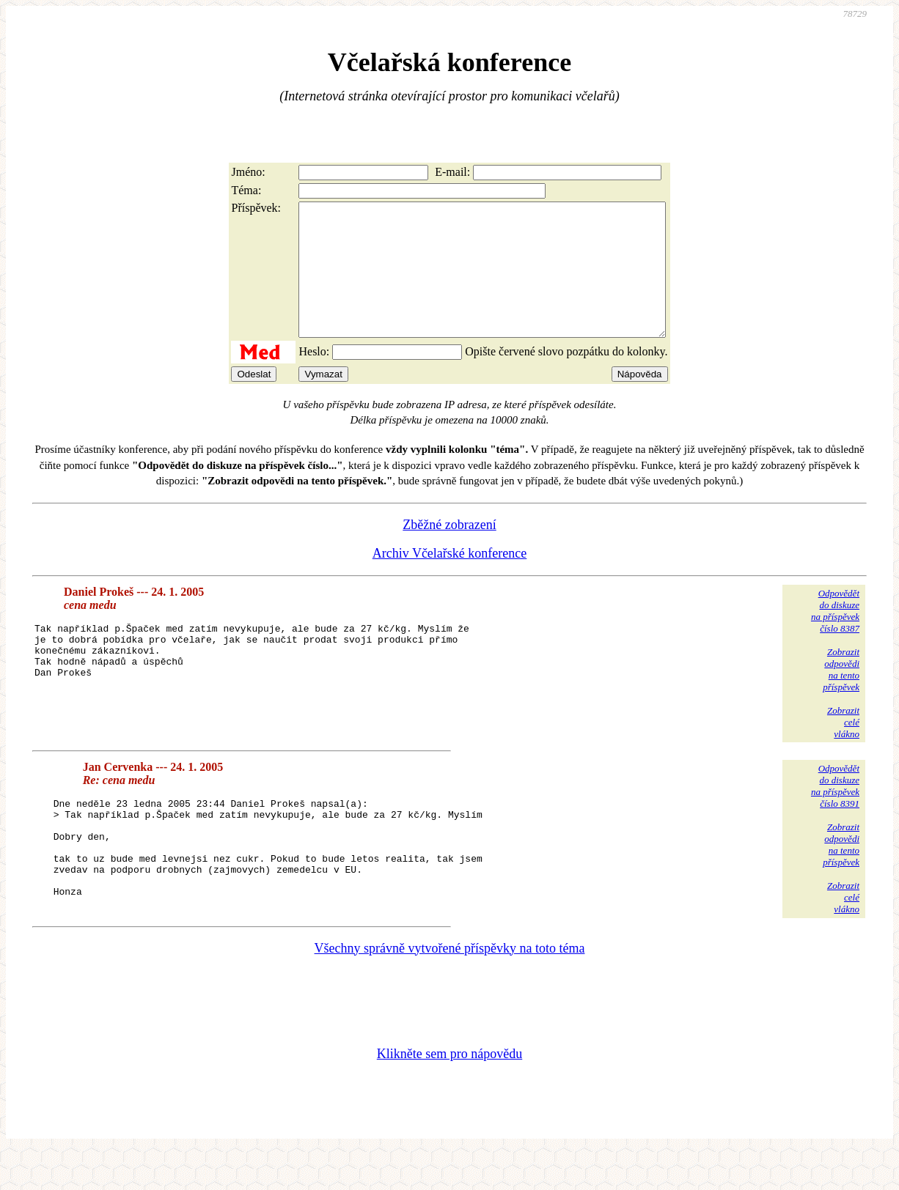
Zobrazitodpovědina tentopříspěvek (841, 696)
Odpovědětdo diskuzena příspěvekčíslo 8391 (835, 812)
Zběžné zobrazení (449, 551)
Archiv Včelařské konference (450, 579)
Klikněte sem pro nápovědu (449, 1091)
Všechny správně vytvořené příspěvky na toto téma (450, 986)
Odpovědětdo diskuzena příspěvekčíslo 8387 (835, 637)
